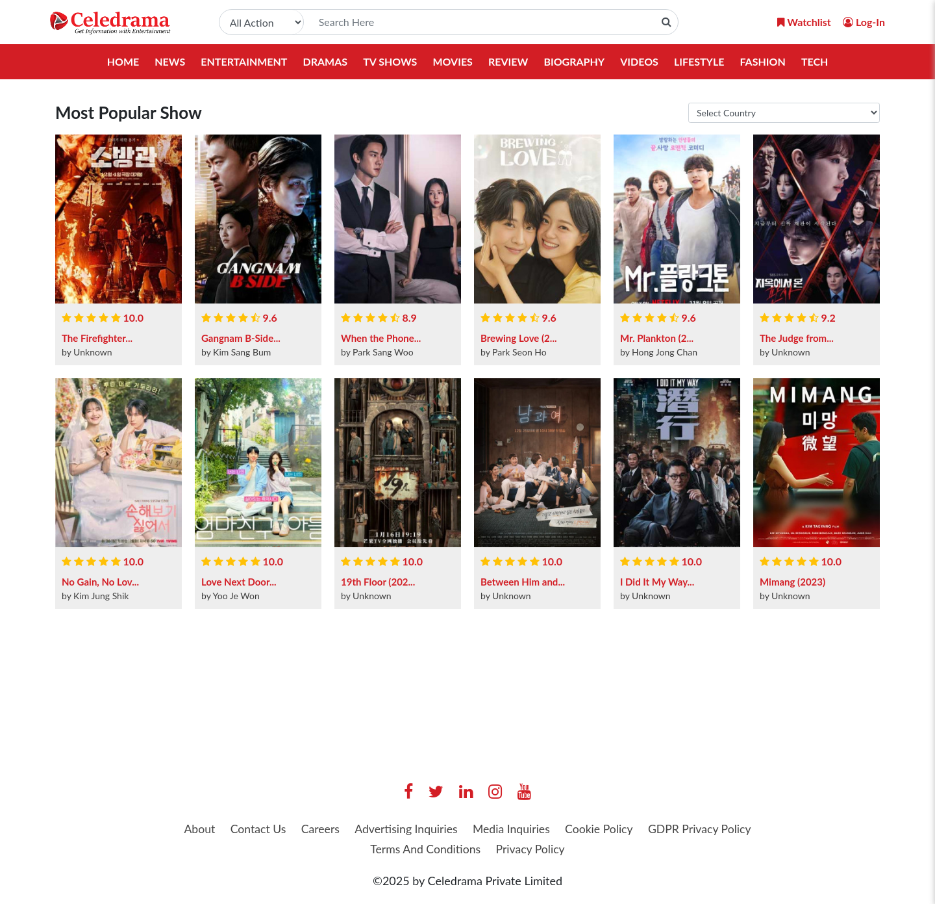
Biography (574, 61)
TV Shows (390, 61)
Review (508, 61)
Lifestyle (699, 61)
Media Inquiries (512, 830)
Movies (452, 61)
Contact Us (253, 830)
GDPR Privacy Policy (705, 830)
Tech (814, 61)
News (170, 61)
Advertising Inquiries (404, 830)
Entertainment (244, 61)
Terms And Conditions (424, 850)
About (193, 830)
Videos (639, 61)
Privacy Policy (532, 850)
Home (122, 61)
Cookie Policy (602, 830)
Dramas (325, 61)
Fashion (763, 61)
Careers (316, 830)
